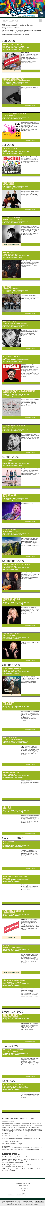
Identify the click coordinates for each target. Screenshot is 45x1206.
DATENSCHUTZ (23, 1188)
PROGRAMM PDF (10, 21)
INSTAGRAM (19, 1195)
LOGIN (23, 1193)
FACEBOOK (11, 1195)
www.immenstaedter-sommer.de (23, 1138)
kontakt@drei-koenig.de (16, 1143)
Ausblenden (39, 1202)
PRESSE (23, 1190)
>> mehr (31, 63)
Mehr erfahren (34, 1204)
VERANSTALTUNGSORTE (23, 1183)
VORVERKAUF (23, 1186)
